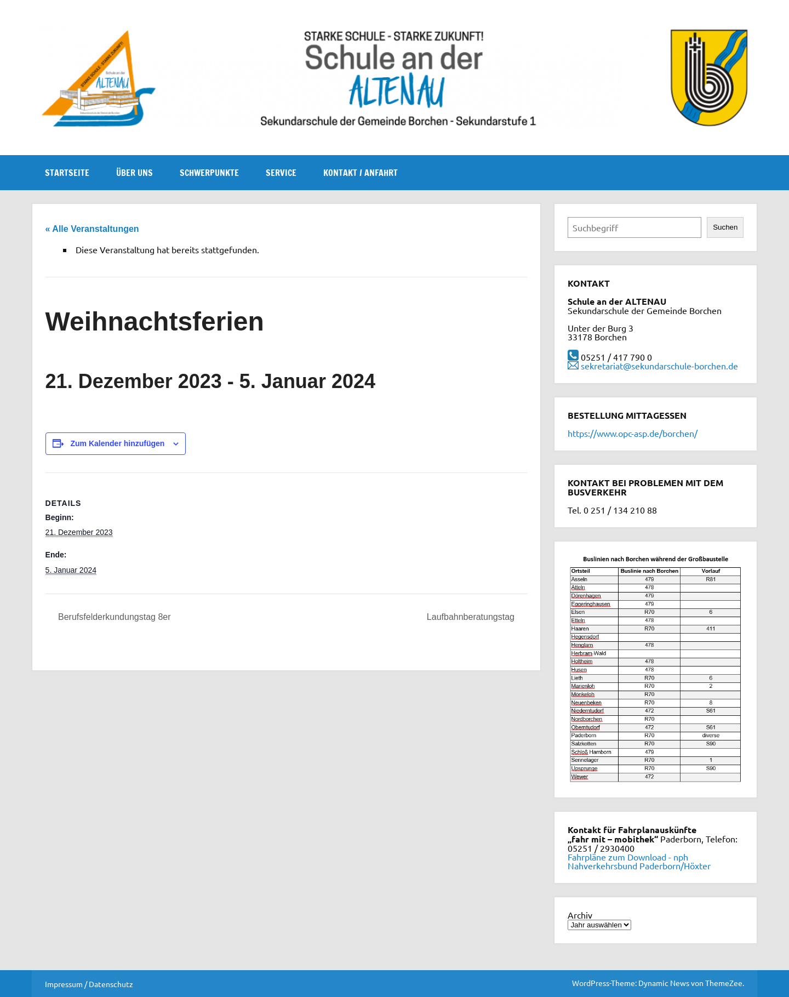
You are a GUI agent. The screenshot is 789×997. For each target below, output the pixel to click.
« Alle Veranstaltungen (92, 228)
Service (281, 173)
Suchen (725, 227)
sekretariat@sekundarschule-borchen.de (659, 365)
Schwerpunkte (209, 173)
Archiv (580, 914)
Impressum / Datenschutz (89, 984)
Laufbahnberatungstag (472, 617)
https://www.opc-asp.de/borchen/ (632, 433)
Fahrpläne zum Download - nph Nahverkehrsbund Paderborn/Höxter (639, 861)
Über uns (134, 173)
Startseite (67, 173)
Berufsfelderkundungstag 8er (113, 617)
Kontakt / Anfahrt (360, 173)
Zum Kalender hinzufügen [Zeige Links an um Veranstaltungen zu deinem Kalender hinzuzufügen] (117, 443)
